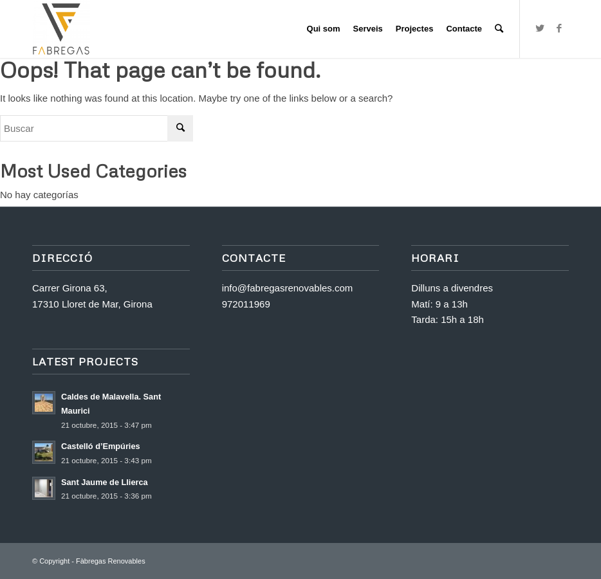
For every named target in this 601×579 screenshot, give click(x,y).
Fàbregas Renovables (110, 561)
